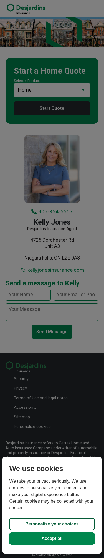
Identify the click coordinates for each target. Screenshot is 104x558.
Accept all (52, 538)
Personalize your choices (51, 524)
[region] (51, 505)
